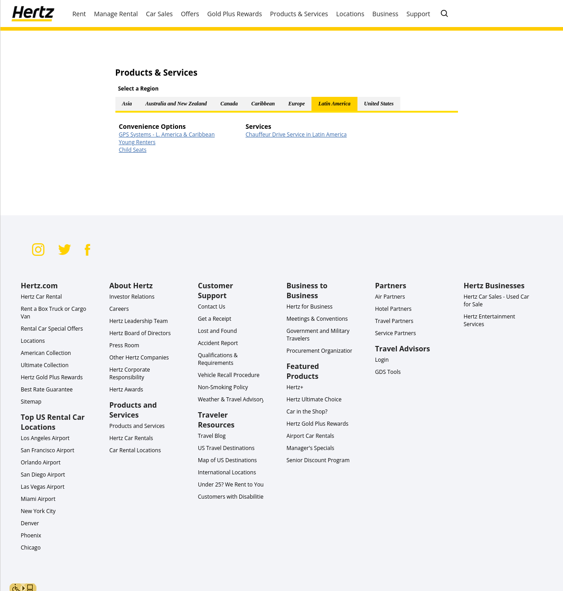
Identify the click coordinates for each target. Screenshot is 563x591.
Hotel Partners (393, 309)
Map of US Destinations (227, 460)
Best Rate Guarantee (47, 389)
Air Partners (390, 296)
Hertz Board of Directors (140, 333)
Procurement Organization (320, 351)
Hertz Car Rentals (131, 438)
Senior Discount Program (318, 460)
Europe (296, 103)
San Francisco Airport (47, 450)
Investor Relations (132, 296)
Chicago (31, 547)
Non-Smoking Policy (223, 387)
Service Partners (395, 333)
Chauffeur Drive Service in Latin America (296, 134)
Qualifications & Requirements (218, 359)
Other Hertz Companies (139, 357)
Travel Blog (212, 436)
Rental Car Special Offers (52, 328)
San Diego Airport (43, 474)
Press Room (124, 345)
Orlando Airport (40, 462)
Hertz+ (295, 387)
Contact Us (211, 306)
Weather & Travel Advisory (231, 399)
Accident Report (218, 343)
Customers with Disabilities (232, 496)
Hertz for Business (310, 306)
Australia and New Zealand (176, 103)
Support (418, 13)
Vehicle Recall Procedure (229, 375)
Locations (33, 341)
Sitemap (31, 401)
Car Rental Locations (135, 450)
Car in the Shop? (307, 411)
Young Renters (137, 142)
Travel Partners (394, 321)
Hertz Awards (126, 389)
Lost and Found (217, 331)
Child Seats (132, 150)
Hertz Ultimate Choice (314, 399)
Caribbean (263, 103)
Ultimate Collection (45, 365)
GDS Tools (388, 372)
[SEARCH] (444, 14)
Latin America (334, 103)
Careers (119, 309)
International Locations (227, 472)
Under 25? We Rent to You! (231, 484)
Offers (190, 13)
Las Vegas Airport (42, 487)
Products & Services (299, 13)
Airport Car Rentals (310, 436)
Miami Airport (38, 499)
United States (379, 103)
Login (382, 360)
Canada (229, 103)
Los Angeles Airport (45, 438)
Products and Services (137, 426)
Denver (30, 523)
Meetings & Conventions (317, 319)
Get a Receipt (214, 319)
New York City (38, 511)
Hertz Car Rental (41, 296)
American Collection (46, 353)
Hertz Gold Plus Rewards (51, 377)
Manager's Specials (310, 448)
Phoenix (31, 535)
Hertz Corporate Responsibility (130, 373)
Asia (127, 103)
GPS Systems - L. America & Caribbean (167, 134)
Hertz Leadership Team (139, 321)
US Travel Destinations (226, 448)
